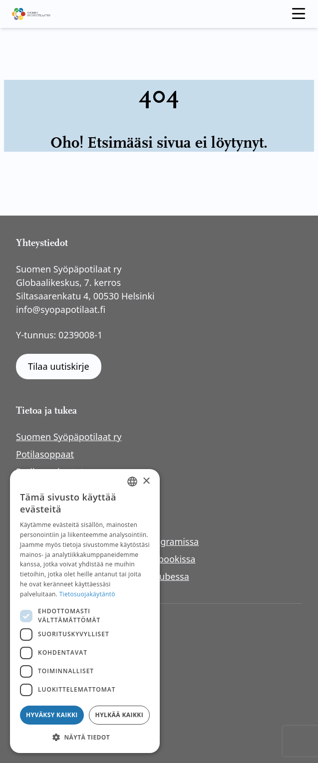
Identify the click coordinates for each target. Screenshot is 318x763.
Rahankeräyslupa (60, 688)
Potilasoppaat (45, 454)
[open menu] (298, 14)
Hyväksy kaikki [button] (52, 715)
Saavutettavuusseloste (71, 661)
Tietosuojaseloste (60, 648)
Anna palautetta (57, 675)
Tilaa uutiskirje (58, 366)
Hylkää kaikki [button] (119, 715)
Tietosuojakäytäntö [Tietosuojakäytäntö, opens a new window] (87, 594)
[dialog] (85, 611)
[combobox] (132, 482)
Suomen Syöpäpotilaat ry (69, 437)
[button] (85, 737)
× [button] (146, 481)
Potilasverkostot (50, 472)
